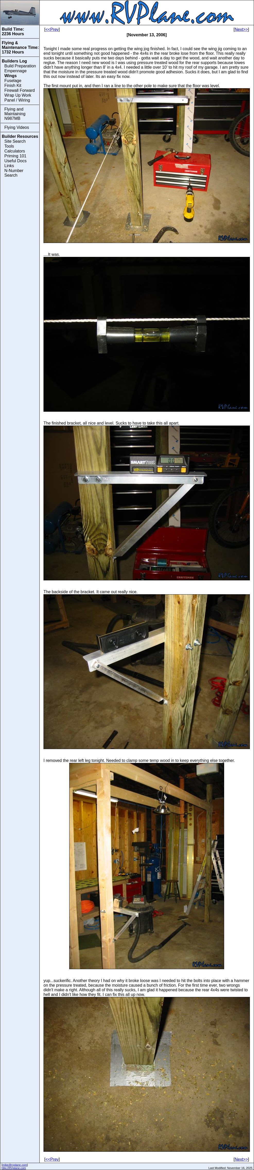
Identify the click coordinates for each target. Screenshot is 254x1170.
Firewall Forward (19, 90)
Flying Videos (16, 127)
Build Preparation (20, 66)
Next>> (241, 29)
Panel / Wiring (17, 100)
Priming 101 (15, 156)
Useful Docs (15, 161)
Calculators (14, 151)
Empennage (15, 71)
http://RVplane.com (14, 1167)
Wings (10, 76)
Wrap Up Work (17, 95)
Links (9, 166)
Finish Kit (12, 85)
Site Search (15, 141)
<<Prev (52, 29)
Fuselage (12, 80)
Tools (9, 146)
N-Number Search (13, 172)
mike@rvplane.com (14, 1164)
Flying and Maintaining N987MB (14, 114)
